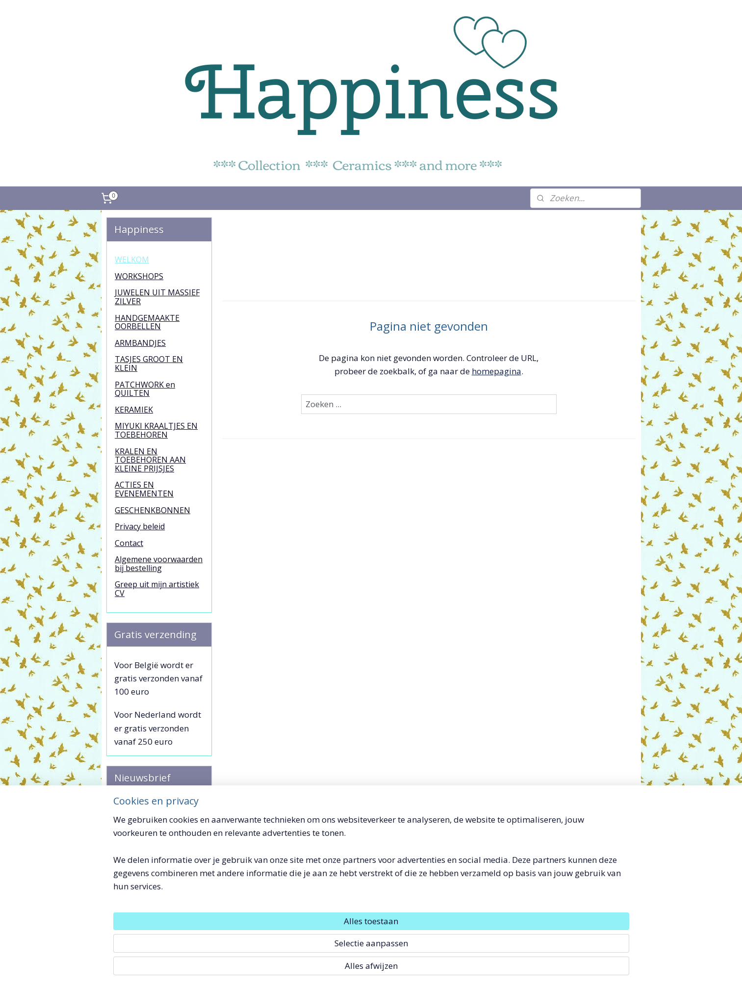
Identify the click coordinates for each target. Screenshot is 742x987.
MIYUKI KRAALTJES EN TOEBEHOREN (156, 430)
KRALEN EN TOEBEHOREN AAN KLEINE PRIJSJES (150, 460)
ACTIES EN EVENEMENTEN (144, 489)
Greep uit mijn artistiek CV (157, 588)
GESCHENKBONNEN (152, 510)
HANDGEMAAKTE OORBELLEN (147, 322)
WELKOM (132, 259)
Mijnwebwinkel (473, 969)
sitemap (329, 969)
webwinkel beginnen (387, 969)
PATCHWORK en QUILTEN (145, 389)
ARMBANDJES (140, 343)
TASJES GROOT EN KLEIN (149, 363)
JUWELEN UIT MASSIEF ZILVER (157, 297)
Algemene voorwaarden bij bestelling (159, 563)
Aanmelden (144, 848)
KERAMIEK (134, 409)
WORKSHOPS (139, 276)
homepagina (496, 371)
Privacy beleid (140, 526)
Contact (129, 543)
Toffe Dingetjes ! (569, 910)
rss (350, 969)
